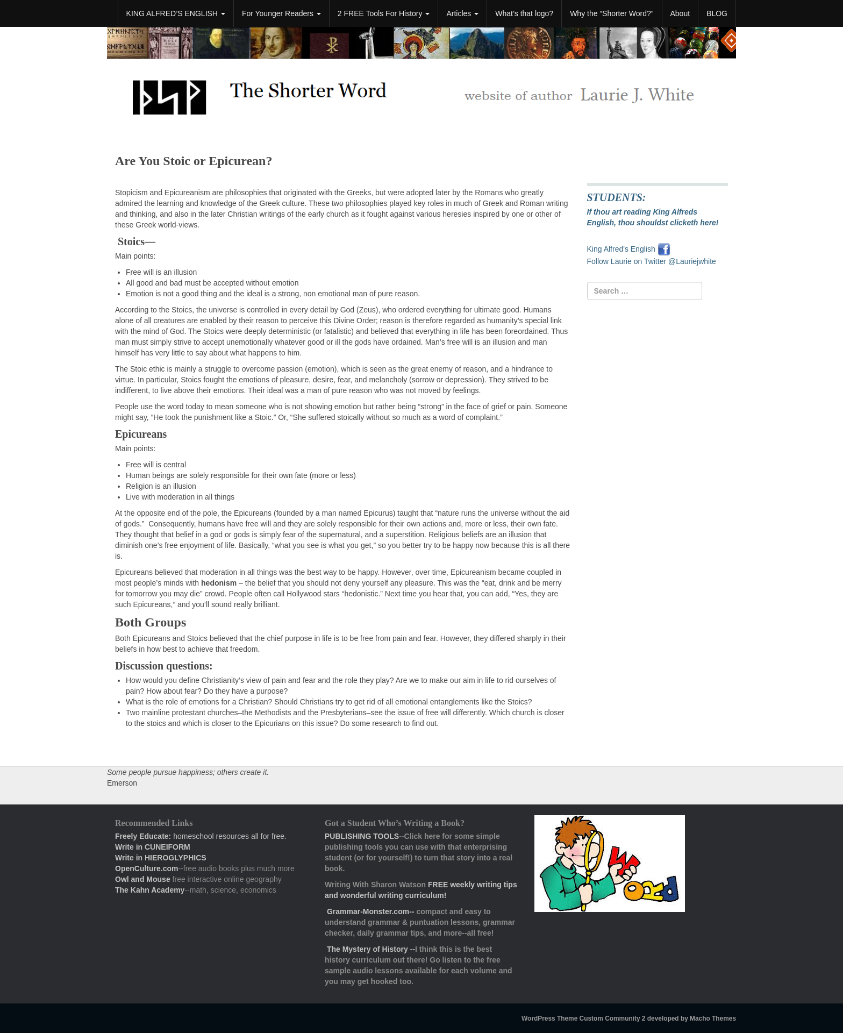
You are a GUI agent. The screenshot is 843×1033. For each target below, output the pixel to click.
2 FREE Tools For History (384, 13)
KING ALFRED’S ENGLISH (175, 13)
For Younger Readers (281, 13)
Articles (462, 13)
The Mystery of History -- (371, 949)
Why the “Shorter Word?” (611, 13)
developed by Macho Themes (691, 1018)
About (680, 13)
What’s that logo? (524, 13)
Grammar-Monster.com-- (371, 911)
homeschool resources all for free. (201, 836)
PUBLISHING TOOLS (362, 836)
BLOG (716, 13)
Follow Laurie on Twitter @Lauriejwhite (651, 261)
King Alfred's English (622, 249)
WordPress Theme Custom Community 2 (583, 1018)
